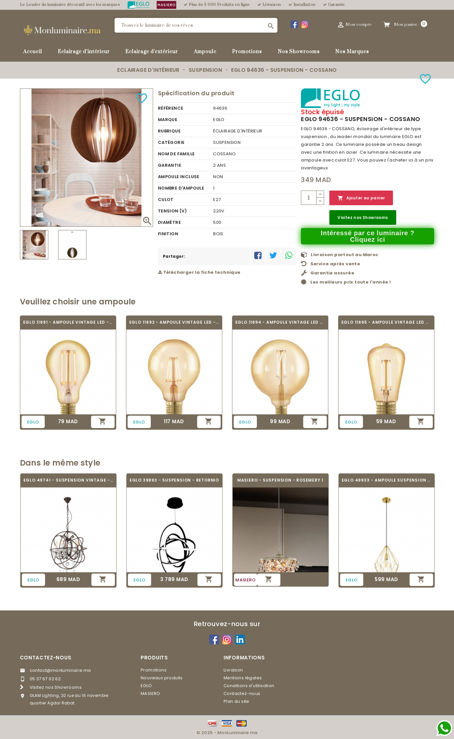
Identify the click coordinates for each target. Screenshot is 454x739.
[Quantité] (309, 198)
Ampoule (205, 52)
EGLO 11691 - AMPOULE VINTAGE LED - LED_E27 (68, 322)
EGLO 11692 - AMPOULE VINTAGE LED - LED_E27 (174, 322)
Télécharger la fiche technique (199, 272)
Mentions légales (243, 678)
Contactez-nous (45, 657)
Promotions (247, 52)
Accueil (32, 52)
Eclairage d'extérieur (151, 52)
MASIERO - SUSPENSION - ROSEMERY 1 (280, 480)
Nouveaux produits (162, 678)
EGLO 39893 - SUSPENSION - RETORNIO (174, 480)
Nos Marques (352, 52)
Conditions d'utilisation (249, 686)
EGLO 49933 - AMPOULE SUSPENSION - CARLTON (386, 480)
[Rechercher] (196, 25)
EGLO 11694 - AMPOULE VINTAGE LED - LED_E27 (280, 322)
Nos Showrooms (299, 52)
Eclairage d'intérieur (84, 52)
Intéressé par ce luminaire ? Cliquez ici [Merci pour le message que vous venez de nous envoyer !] (368, 236)
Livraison (233, 670)
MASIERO (150, 693)
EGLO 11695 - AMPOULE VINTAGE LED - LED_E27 (386, 322)
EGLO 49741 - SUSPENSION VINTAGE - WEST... (68, 480)
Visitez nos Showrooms (362, 217)
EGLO (146, 686)
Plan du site (236, 701)
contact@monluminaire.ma (60, 670)
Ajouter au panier (361, 198)
